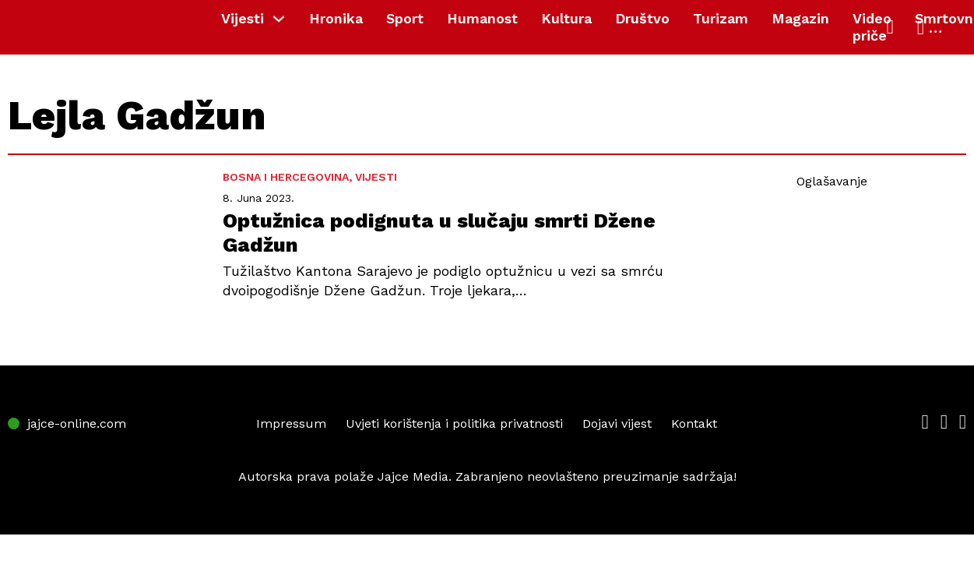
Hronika (336, 18)
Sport (405, 18)
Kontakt (694, 423)
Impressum (291, 423)
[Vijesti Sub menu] (283, 19)
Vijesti (242, 18)
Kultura (566, 18)
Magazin (800, 18)
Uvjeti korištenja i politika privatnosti (454, 423)
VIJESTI (376, 177)
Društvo (642, 18)
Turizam (720, 18)
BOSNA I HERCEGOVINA (286, 177)
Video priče (872, 27)
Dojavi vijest (617, 423)
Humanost (482, 18)
